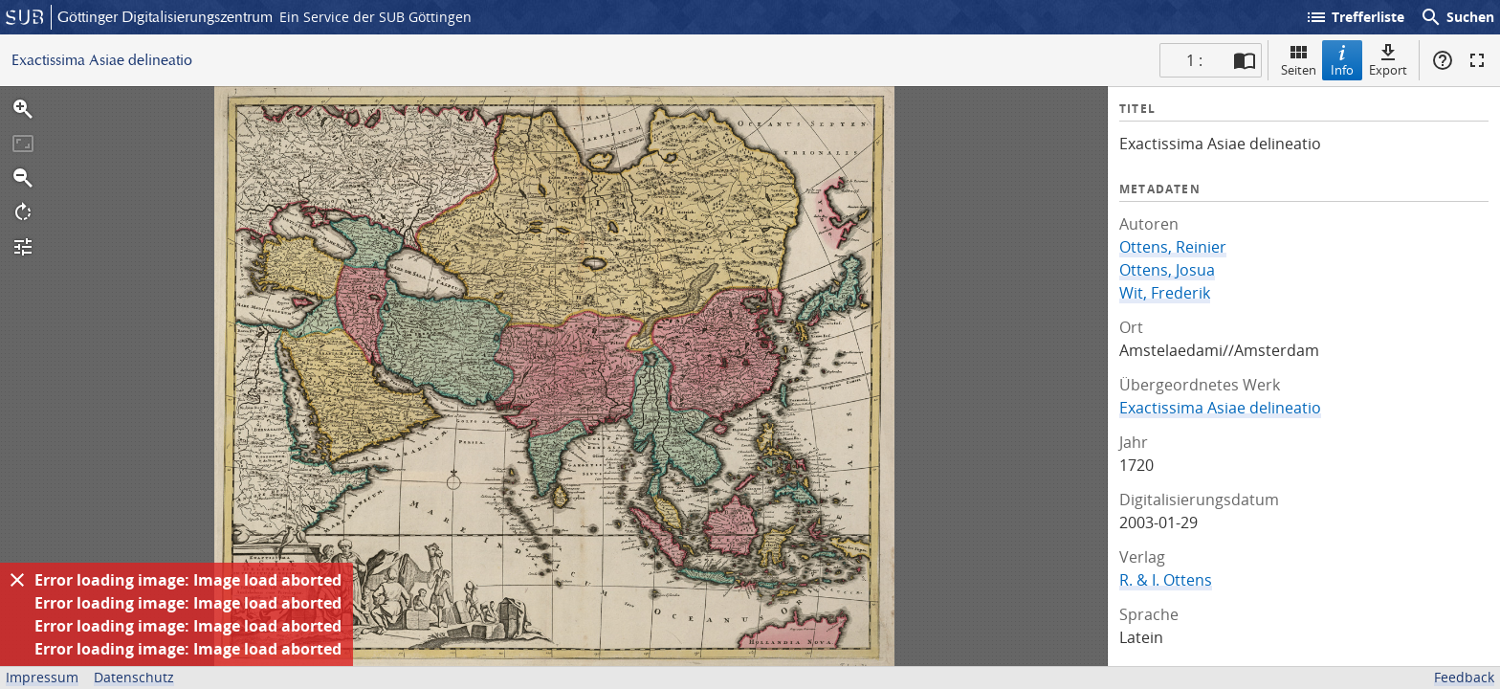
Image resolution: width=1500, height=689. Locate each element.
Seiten (1298, 59)
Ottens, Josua (1167, 269)
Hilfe (1442, 60)
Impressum (42, 677)
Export (1388, 59)
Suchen (1457, 17)
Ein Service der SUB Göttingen (375, 17)
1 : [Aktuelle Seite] (1194, 60)
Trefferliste (1354, 17)
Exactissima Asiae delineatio (1220, 407)
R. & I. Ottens (1165, 579)
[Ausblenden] (17, 580)
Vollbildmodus (1477, 60)
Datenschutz (134, 677)
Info (1342, 59)
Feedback (1464, 677)
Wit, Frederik (1164, 292)
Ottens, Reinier (1172, 246)
